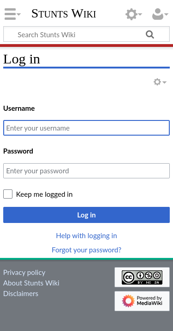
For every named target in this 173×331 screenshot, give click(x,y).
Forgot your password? (86, 249)
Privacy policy (24, 272)
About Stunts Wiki (31, 283)
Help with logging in (86, 235)
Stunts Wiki (63, 13)
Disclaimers (20, 293)
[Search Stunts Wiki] (86, 34)
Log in (86, 215)
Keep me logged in (44, 194)
